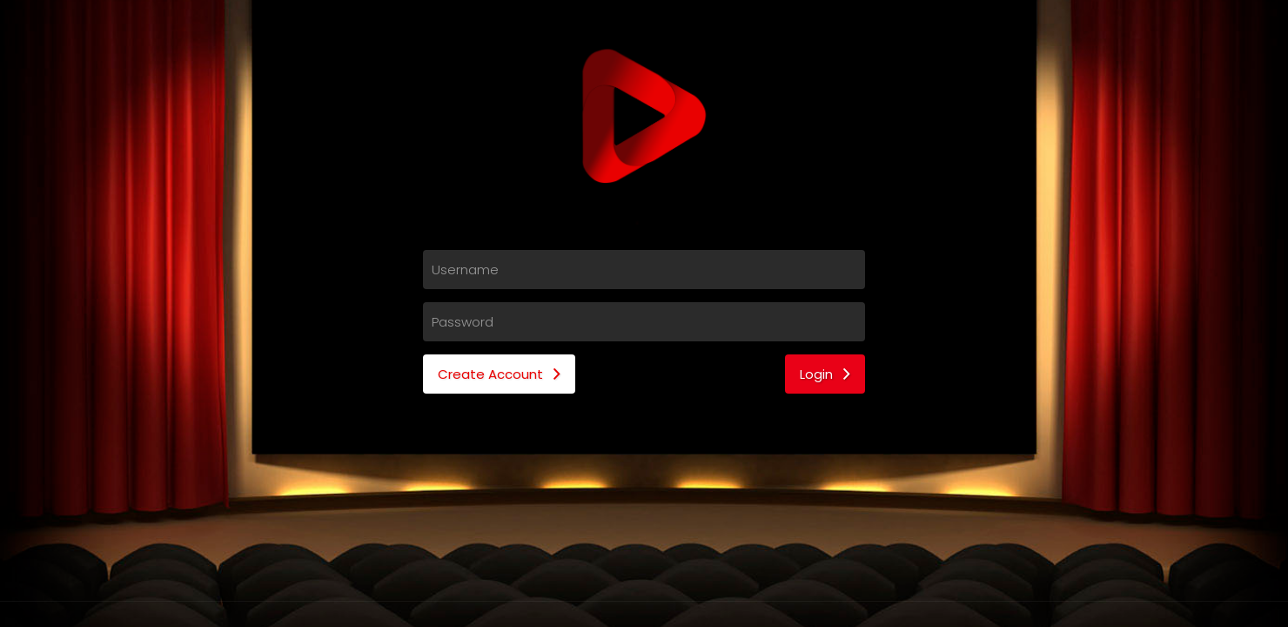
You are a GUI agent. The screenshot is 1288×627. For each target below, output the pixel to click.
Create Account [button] (499, 374)
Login (825, 374)
